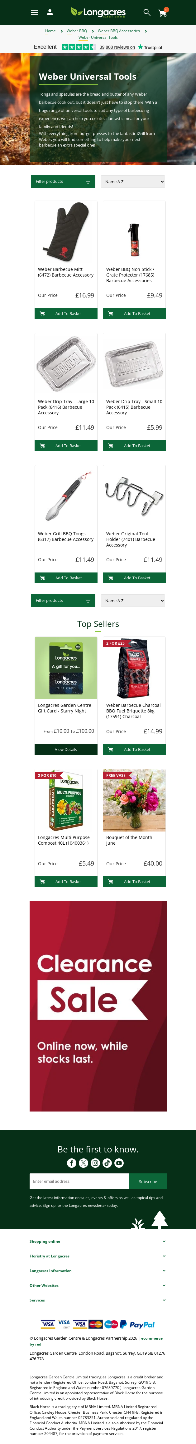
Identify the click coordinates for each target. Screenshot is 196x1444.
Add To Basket (61, 313)
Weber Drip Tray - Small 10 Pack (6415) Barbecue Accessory (134, 407)
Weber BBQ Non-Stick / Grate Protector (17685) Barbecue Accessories (130, 274)
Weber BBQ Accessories (119, 30)
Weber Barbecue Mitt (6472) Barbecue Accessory (65, 272)
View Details (66, 749)
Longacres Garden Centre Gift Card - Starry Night (64, 708)
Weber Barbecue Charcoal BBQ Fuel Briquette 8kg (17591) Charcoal (133, 710)
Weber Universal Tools (98, 37)
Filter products (64, 182)
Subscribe (148, 1181)
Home (50, 30)
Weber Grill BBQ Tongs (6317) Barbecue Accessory (65, 536)
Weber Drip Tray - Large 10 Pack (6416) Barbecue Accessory (66, 407)
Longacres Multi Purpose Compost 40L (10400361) (64, 840)
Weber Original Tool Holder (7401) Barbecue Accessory (130, 539)
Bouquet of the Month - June (130, 840)
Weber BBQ (77, 30)
